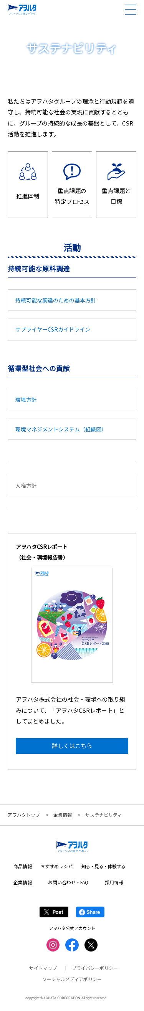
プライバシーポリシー (95, 968)
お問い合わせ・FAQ (68, 882)
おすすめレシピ (56, 866)
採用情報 (114, 882)
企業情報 (62, 814)
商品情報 (22, 866)
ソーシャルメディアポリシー (72, 979)
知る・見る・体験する (103, 866)
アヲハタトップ (24, 814)
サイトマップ (43, 968)
